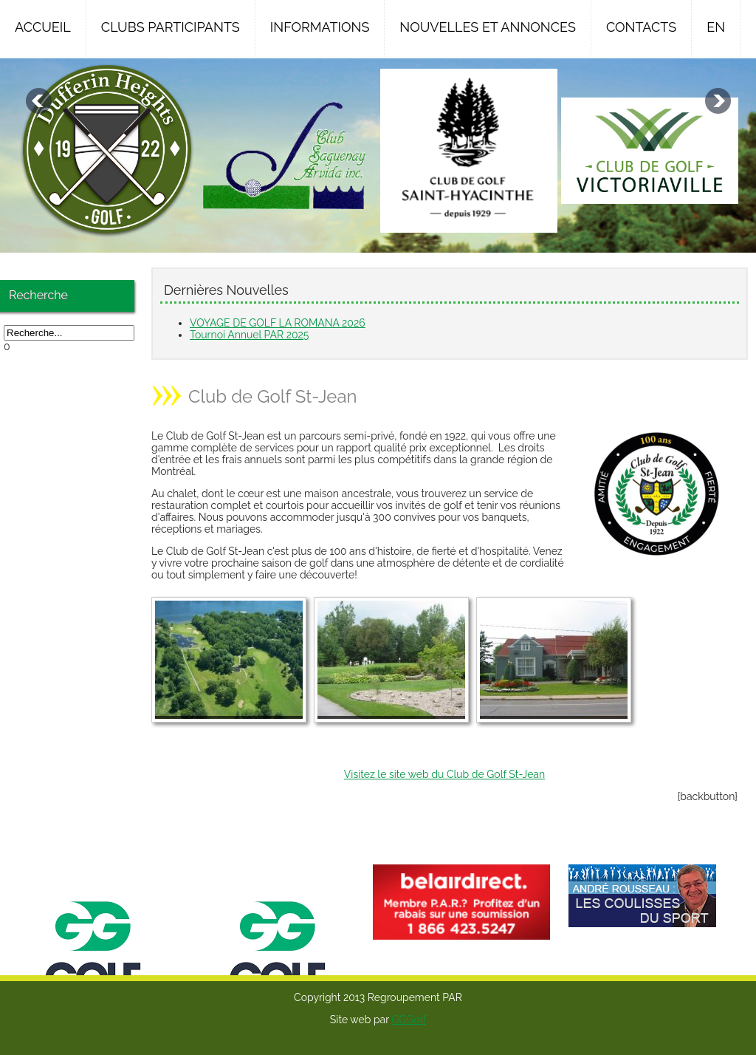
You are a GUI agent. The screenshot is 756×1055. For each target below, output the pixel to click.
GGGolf (408, 1019)
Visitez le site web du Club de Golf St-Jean (444, 774)
